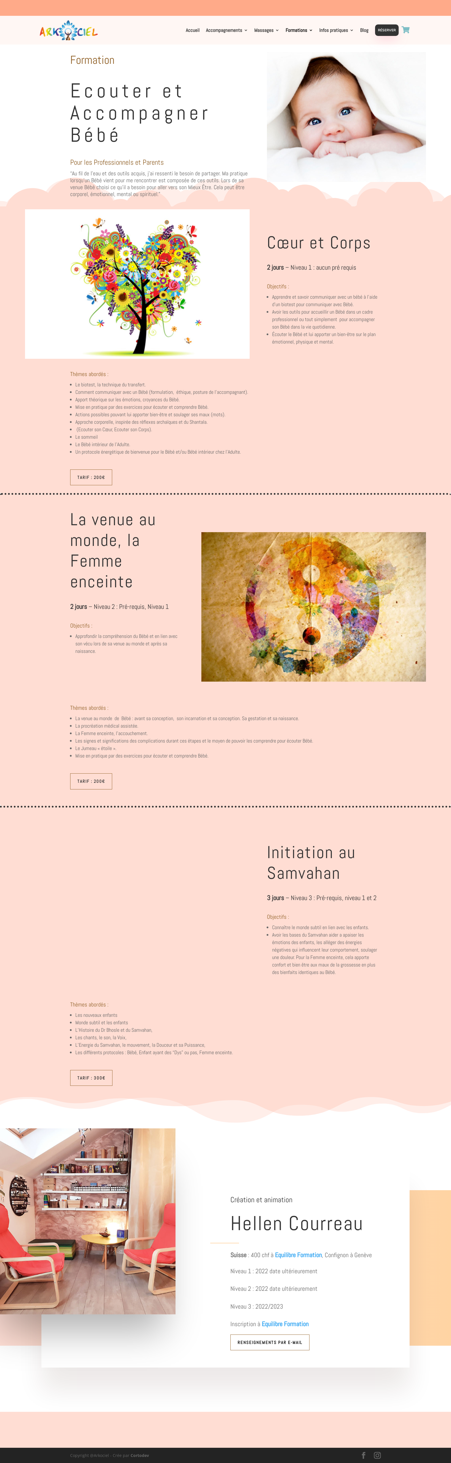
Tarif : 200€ (91, 477)
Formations (296, 30)
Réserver (387, 30)
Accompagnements (224, 30)
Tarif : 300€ (91, 1078)
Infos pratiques (333, 30)
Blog (364, 30)
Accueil (193, 30)
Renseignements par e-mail (270, 1342)
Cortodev (140, 1455)
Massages (264, 30)
